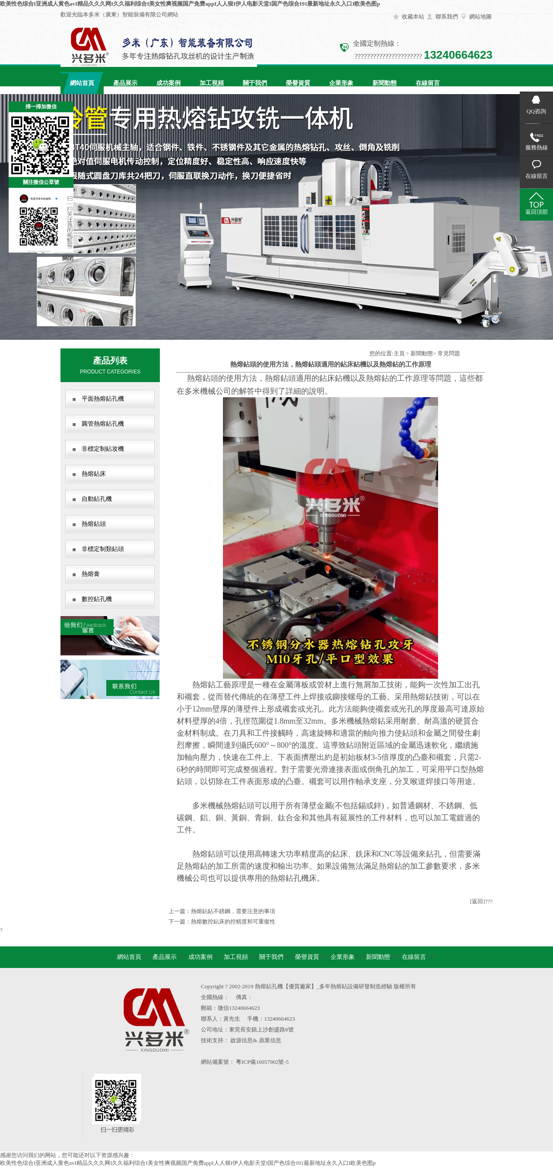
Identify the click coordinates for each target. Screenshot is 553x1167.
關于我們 (255, 83)
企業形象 (341, 83)
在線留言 (428, 83)
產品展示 (125, 83)
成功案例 (168, 83)
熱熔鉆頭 (94, 524)
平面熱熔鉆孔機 (103, 398)
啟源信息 (241, 1040)
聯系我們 (446, 16)
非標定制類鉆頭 (103, 549)
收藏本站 (413, 16)
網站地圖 (480, 16)
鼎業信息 (270, 1040)
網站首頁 (82, 83)
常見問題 (449, 353)
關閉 (67, 258)
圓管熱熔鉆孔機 (103, 424)
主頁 (399, 353)
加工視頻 (212, 83)
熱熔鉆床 (94, 474)
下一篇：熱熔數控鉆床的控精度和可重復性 (221, 921)
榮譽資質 (298, 83)
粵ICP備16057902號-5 (262, 1062)
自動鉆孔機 (97, 499)
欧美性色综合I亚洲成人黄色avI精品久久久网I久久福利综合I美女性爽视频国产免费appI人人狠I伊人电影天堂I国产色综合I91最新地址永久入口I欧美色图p (190, 3)
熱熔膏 (91, 574)
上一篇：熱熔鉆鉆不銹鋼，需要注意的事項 (221, 911)
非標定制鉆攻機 (103, 449)
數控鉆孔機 (97, 599)
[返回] (477, 901)
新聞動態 (384, 83)
